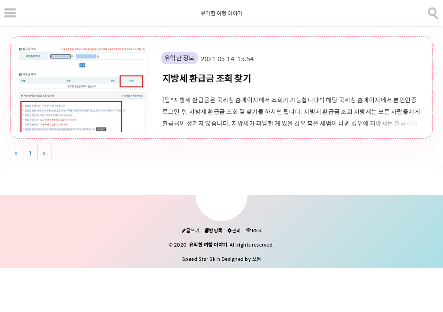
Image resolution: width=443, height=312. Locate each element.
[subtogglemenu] (10, 13)
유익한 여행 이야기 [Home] (222, 13)
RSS (253, 230)
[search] (432, 11)
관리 (234, 230)
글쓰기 (190, 230)
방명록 (214, 230)
